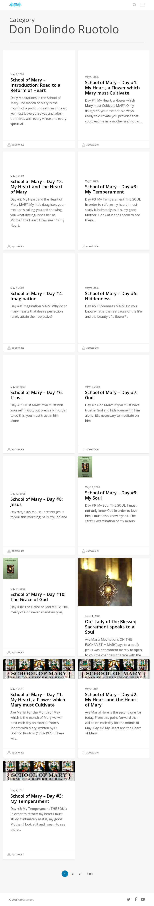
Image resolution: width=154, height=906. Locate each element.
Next (89, 873)
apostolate (15, 145)
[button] (142, 5)
